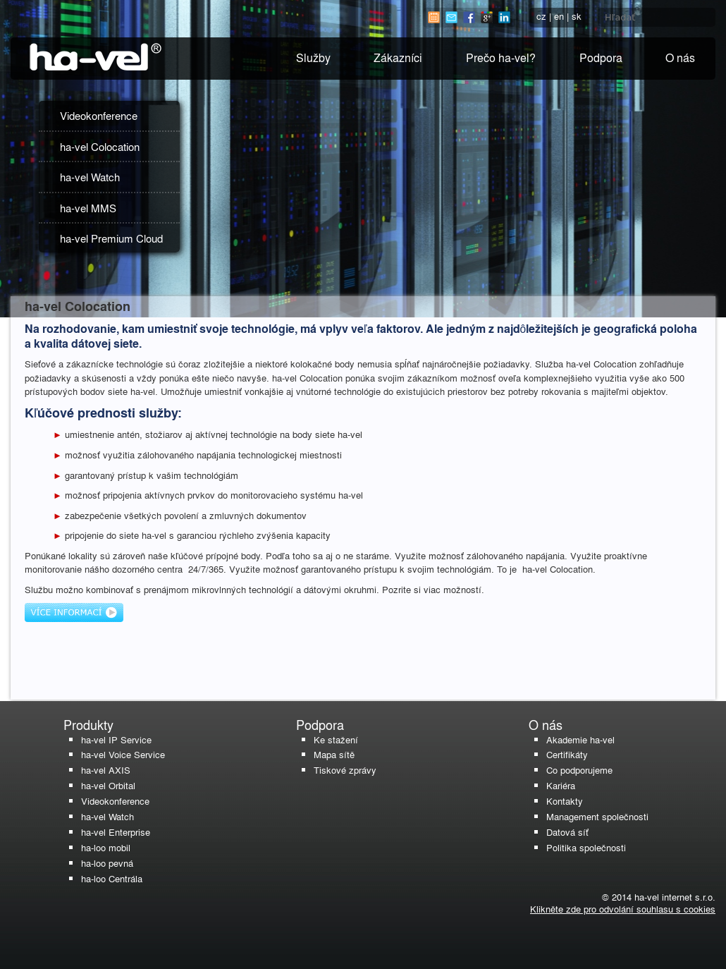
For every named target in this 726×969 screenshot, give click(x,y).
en (559, 16)
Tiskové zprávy (345, 769)
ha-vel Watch (90, 177)
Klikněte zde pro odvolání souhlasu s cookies (622, 908)
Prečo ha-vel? (501, 57)
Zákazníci (398, 57)
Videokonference (98, 115)
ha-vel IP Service (116, 739)
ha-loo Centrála (111, 878)
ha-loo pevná (107, 863)
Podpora (600, 57)
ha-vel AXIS (105, 769)
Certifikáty (567, 754)
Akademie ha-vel (580, 739)
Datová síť (567, 832)
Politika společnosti (586, 847)
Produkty (88, 724)
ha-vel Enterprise (115, 832)
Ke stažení (336, 739)
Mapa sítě (334, 754)
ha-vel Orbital (108, 785)
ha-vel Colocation (100, 146)
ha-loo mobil (105, 847)
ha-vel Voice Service (123, 754)
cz (541, 16)
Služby (313, 57)
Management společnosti (597, 816)
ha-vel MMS (88, 208)
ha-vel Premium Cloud (111, 238)
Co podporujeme (579, 769)
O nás (680, 57)
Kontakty (564, 801)
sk (577, 16)
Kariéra (560, 785)
